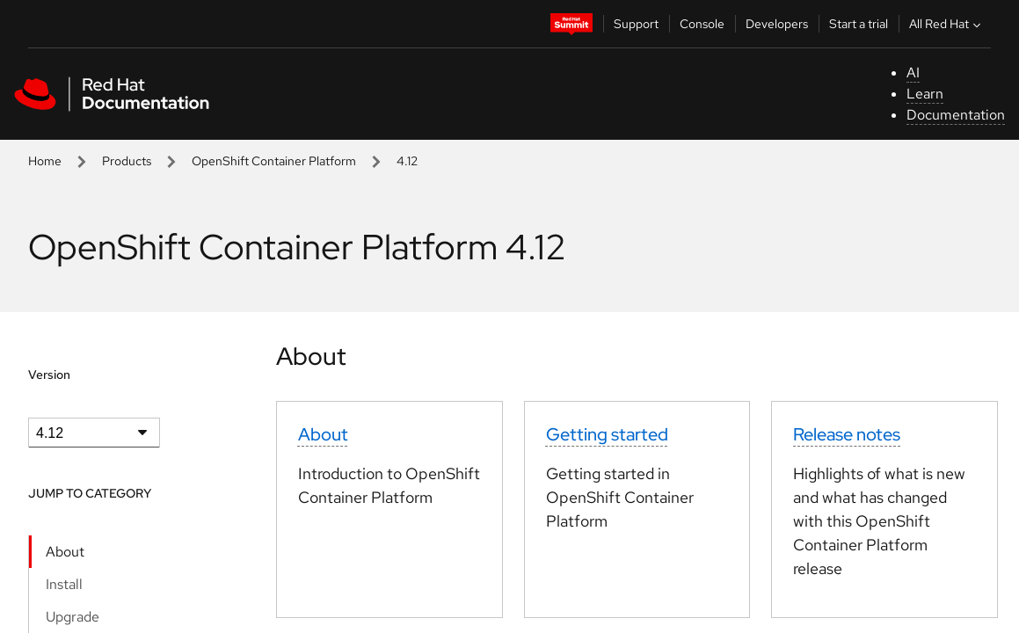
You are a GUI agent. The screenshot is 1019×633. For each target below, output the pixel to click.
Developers (777, 24)
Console (702, 24)
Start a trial (858, 24)
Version (49, 374)
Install (64, 584)
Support (636, 24)
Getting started (607, 434)
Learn (924, 93)
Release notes (846, 434)
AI (913, 72)
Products (126, 161)
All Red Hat (947, 24)
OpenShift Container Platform (274, 161)
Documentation (955, 115)
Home (45, 161)
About (65, 551)
